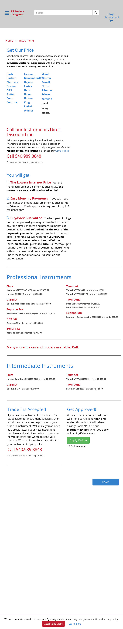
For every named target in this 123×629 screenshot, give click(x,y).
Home (9, 40)
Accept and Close (53, 623)
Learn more (75, 623)
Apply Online (78, 440)
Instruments (26, 40)
